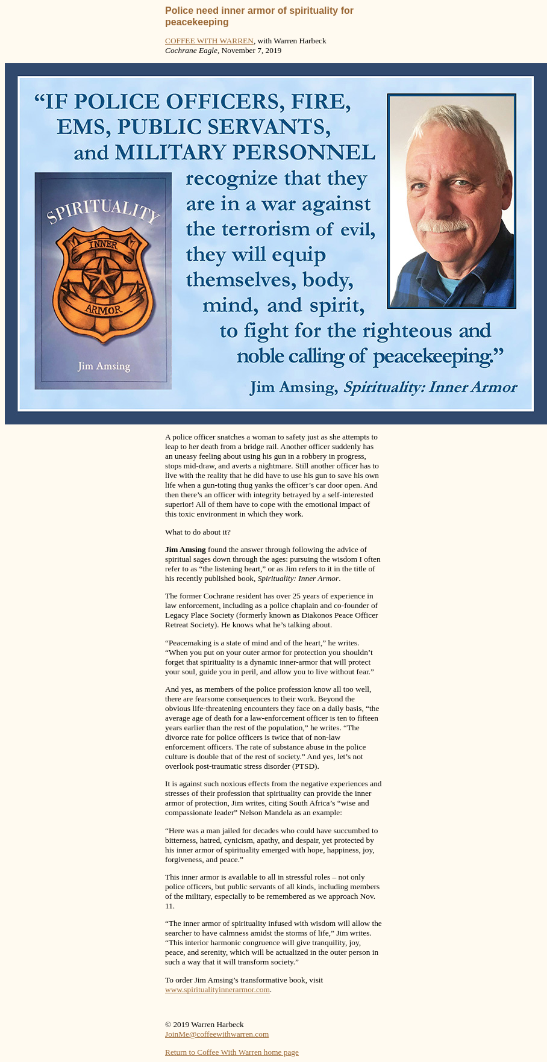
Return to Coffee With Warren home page (232, 1052)
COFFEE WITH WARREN (209, 40)
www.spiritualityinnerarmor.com (217, 989)
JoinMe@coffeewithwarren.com (217, 1034)
